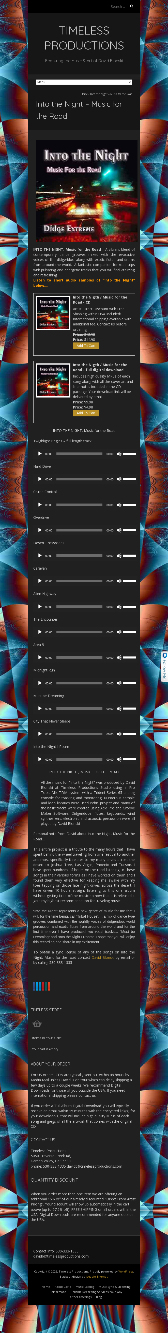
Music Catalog (85, 1310)
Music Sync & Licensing (114, 1310)
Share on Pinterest (90, 997)
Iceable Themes (97, 1299)
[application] (86, 454)
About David (63, 1310)
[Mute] (119, 453)
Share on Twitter (90, 986)
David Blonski (102, 957)
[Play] (39, 453)
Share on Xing (124, 997)
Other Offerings (80, 1320)
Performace (58, 1315)
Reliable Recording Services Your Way (96, 1315)
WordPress (125, 1294)
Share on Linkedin (51, 997)
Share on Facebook (52, 986)
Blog (99, 1320)
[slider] (79, 453)
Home (84, 94)
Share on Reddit (49, 1009)
